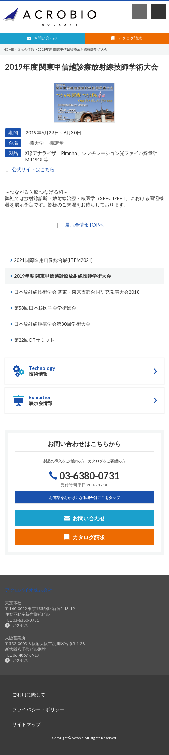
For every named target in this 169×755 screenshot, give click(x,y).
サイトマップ (26, 724)
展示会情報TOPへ (84, 225)
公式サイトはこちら (33, 169)
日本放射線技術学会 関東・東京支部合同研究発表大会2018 (77, 292)
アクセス (20, 625)
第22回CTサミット (34, 340)
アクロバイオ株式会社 (28, 590)
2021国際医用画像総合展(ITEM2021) (53, 260)
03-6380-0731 (139, 11)
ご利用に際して (28, 694)
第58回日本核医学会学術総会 (45, 308)
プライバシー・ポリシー (38, 709)
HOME (8, 49)
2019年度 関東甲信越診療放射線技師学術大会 (62, 276)
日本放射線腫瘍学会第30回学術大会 (52, 324)
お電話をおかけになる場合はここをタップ (84, 497)
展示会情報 (25, 49)
